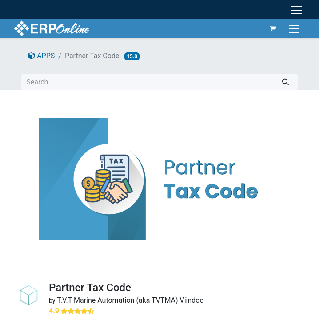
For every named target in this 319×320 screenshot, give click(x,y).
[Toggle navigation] (293, 28)
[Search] (285, 82)
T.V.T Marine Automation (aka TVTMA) (117, 300)
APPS (41, 56)
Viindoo (192, 300)
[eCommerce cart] (272, 28)
